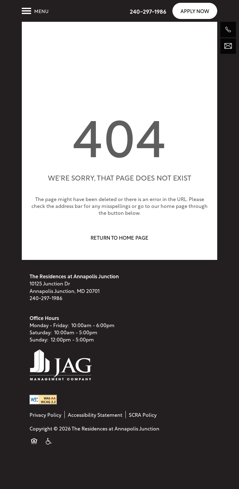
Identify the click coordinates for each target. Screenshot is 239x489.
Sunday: (39, 343)
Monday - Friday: (49, 328)
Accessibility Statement (95, 418)
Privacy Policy (45, 418)
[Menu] (35, 11)
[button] (194, 11)
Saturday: (41, 336)
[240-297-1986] (228, 29)
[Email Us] (228, 46)
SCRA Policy (143, 418)
